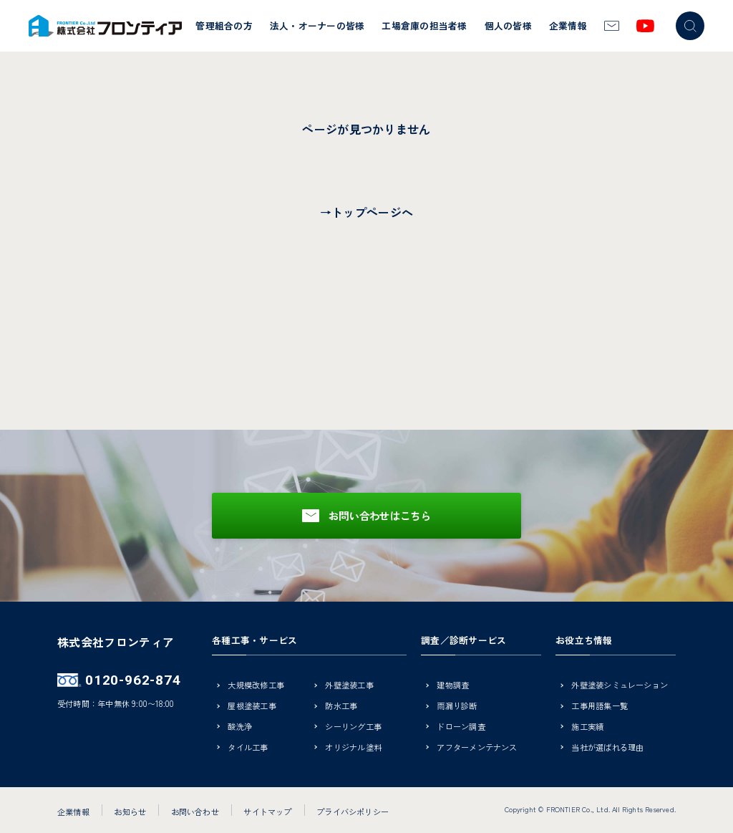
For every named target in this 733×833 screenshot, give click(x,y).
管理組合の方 (224, 25)
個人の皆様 (508, 25)
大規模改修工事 (256, 685)
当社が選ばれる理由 (607, 748)
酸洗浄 (240, 727)
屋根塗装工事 (252, 706)
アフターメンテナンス (477, 748)
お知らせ (130, 811)
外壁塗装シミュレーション (619, 685)
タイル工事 (248, 748)
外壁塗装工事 (349, 685)
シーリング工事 (353, 727)
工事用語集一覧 (599, 706)
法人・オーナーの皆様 (317, 25)
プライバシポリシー (352, 811)
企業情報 (568, 25)
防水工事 (341, 706)
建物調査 (453, 685)
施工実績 (587, 727)
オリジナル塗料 (353, 748)
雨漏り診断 (457, 706)
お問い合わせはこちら (380, 515)
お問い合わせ (195, 811)
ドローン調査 (461, 727)
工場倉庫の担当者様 (424, 25)
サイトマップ (267, 811)
